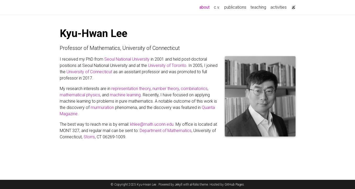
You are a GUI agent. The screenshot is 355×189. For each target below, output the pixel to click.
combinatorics (194, 88)
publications (235, 7)
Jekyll (178, 184)
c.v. (217, 7)
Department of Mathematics (166, 130)
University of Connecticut (89, 71)
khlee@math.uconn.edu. (152, 124)
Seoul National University (127, 59)
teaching (258, 7)
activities (278, 7)
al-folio (194, 184)
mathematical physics (80, 94)
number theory (165, 88)
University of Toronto (167, 65)
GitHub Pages (234, 184)
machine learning (125, 94)
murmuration (102, 107)
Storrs (89, 136)
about (205, 7)
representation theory (131, 88)
